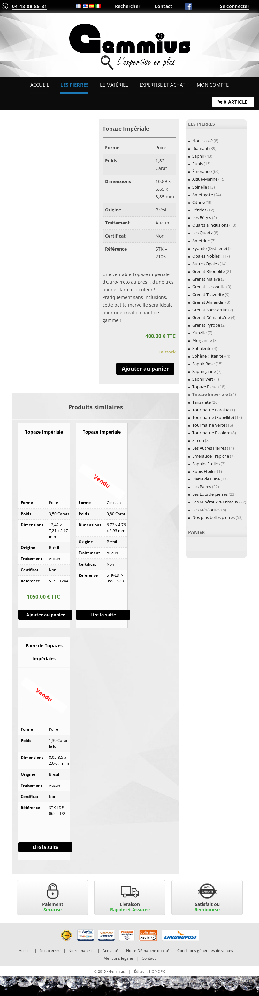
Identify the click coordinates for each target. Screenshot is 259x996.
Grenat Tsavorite (208, 294)
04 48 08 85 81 (29, 6)
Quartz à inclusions (210, 225)
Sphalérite (201, 348)
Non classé (202, 141)
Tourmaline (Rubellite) (213, 417)
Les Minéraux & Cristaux (215, 502)
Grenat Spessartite (209, 310)
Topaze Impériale (210, 394)
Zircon (198, 440)
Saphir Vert (202, 379)
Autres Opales (205, 264)
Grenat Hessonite (208, 286)
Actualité (110, 950)
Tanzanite (201, 402)
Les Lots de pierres (210, 494)
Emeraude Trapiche (210, 456)
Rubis (197, 164)
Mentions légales (118, 958)
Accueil (39, 85)
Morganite (202, 340)
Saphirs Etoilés (206, 463)
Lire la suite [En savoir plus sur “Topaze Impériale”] (103, 615)
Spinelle (199, 187)
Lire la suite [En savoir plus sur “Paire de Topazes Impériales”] (45, 847)
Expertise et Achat (163, 85)
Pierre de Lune (206, 479)
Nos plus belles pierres (213, 517)
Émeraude (202, 171)
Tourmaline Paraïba (210, 410)
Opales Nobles (206, 256)
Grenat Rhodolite (208, 271)
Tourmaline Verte (208, 425)
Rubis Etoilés (204, 471)
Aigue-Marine (204, 179)
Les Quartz (202, 233)
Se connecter (234, 6)
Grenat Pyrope (206, 325)
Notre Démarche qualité (147, 950)
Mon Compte (213, 85)
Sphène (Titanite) (208, 356)
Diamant (200, 148)
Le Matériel (114, 85)
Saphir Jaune (204, 371)
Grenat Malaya (206, 279)
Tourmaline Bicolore (211, 433)
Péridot (199, 210)
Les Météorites (206, 510)
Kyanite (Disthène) (209, 248)
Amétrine (201, 241)
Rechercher (128, 6)
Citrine (198, 202)
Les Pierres (74, 85)
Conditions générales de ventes (205, 950)
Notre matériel (81, 950)
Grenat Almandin (208, 302)
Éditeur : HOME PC (149, 971)
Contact (163, 6)
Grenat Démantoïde (211, 317)
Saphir (198, 156)
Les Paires (201, 486)
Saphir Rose (203, 363)
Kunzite (199, 333)
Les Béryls (201, 217)
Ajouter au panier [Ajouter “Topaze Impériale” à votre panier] (45, 615)
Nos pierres (50, 950)
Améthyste (202, 194)
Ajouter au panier (145, 368)
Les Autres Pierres (209, 448)
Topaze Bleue (204, 386)
